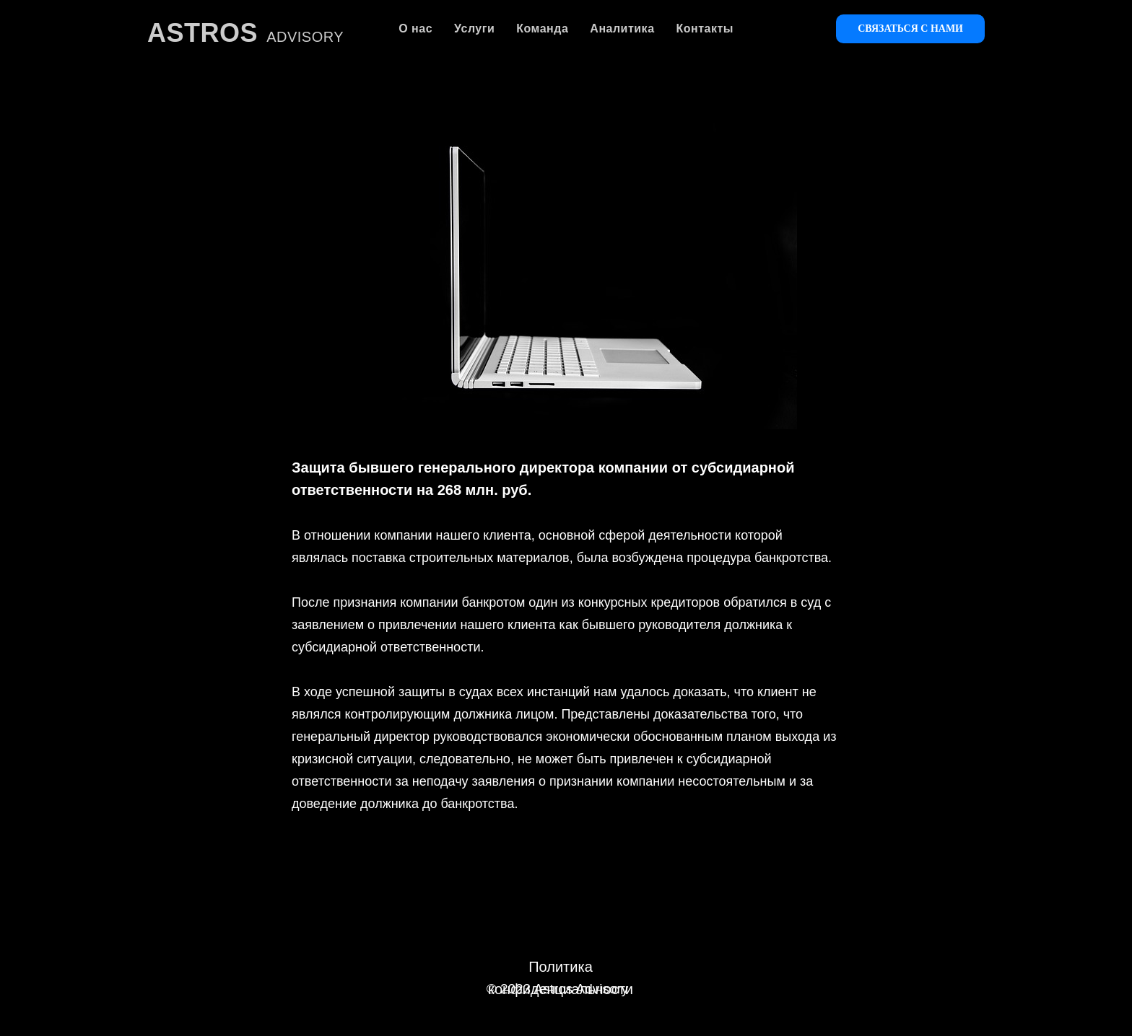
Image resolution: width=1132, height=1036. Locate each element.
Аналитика (622, 28)
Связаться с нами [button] (910, 28)
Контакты (704, 28)
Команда (542, 28)
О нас (415, 28)
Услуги (474, 28)
